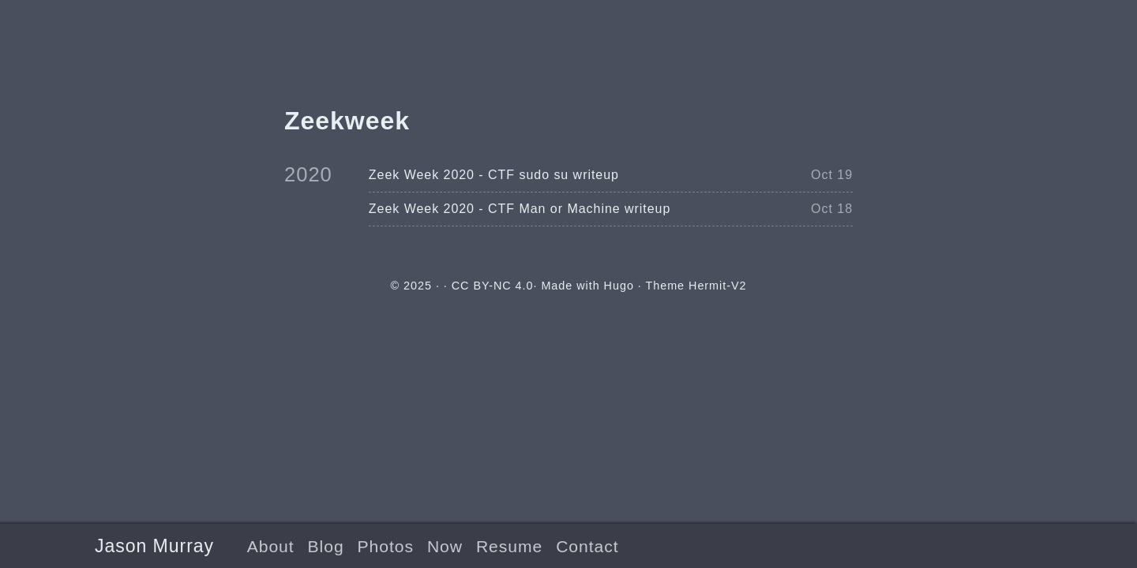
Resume (509, 546)
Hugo (619, 285)
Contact (587, 546)
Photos (386, 546)
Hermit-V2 (717, 285)
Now (445, 546)
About (271, 546)
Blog (326, 546)
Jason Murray (154, 546)
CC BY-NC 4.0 (493, 285)
